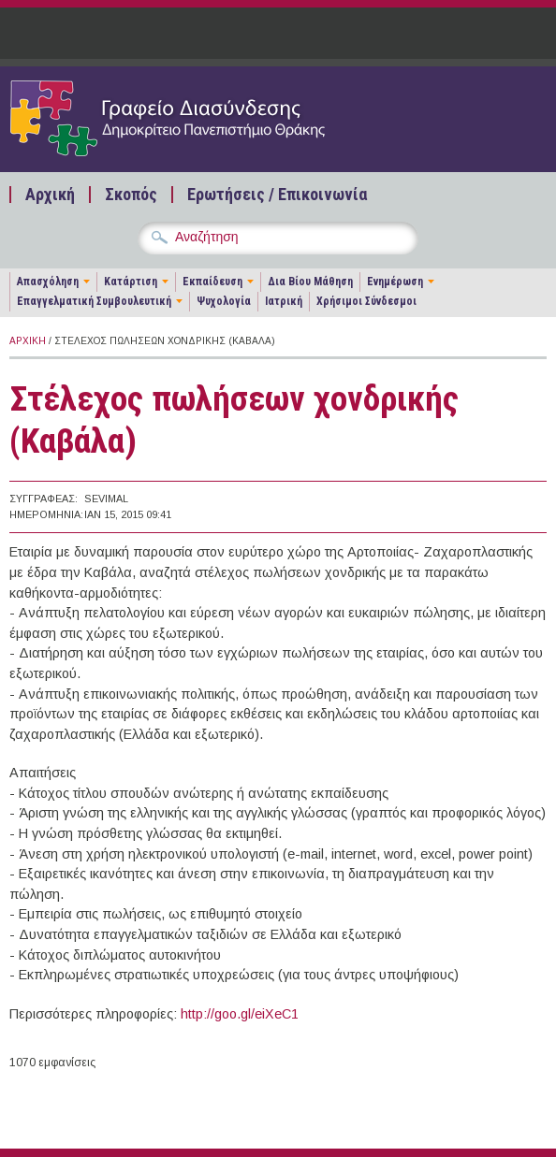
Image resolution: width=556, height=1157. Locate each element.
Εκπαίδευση (212, 281)
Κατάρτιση (130, 281)
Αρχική (50, 194)
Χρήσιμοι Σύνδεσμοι (366, 301)
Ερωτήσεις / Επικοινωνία (277, 194)
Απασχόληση (48, 281)
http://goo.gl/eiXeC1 (240, 1013)
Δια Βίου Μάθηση (310, 281)
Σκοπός (131, 194)
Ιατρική (283, 301)
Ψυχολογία (224, 301)
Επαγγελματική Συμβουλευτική (94, 301)
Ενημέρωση (395, 281)
